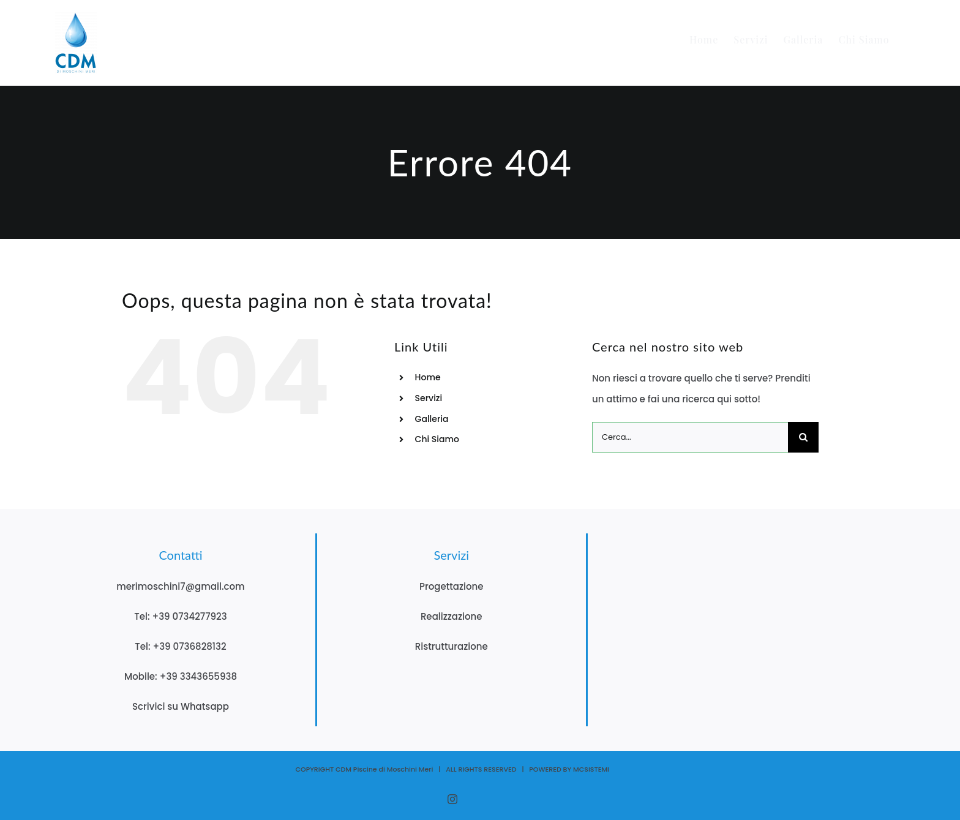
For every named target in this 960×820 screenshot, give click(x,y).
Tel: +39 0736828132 (180, 646)
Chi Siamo (437, 439)
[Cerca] (803, 437)
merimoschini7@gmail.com (180, 586)
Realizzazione (451, 616)
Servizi (429, 398)
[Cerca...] (690, 437)
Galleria (432, 419)
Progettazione (451, 586)
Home (428, 377)
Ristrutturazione (451, 646)
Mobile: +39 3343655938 (180, 676)
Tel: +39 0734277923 (180, 616)
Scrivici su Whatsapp (180, 706)
